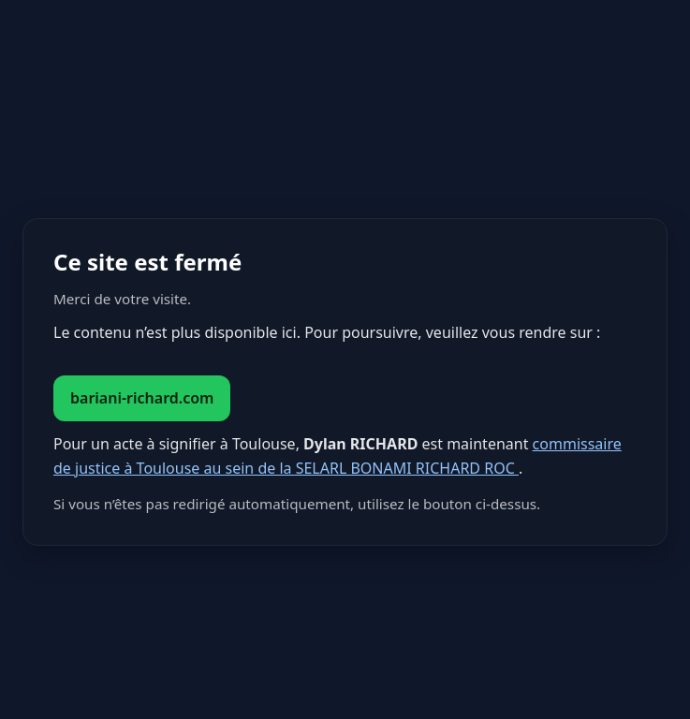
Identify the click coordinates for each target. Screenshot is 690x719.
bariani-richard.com (141, 398)
